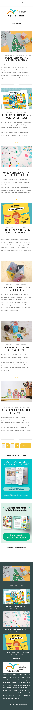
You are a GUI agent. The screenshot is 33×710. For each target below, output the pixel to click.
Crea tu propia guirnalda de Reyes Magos (16, 411)
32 (17, 445)
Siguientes (25, 445)
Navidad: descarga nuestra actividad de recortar (16, 173)
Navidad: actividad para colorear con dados (16, 58)
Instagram (13, 553)
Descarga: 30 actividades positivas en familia (16, 348)
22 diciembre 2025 (16, 585)
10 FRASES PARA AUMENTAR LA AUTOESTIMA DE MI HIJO (16, 231)
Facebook (3, 553)
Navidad (28, 55)
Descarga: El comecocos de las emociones (16, 288)
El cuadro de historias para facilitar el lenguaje (16, 116)
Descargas (20, 55)
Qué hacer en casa (22, 407)
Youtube (23, 553)
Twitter (8, 553)
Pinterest (18, 553)
